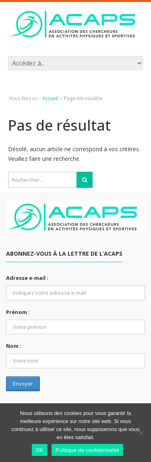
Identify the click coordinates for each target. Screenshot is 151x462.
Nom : (13, 345)
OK (39, 450)
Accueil (50, 98)
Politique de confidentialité (87, 450)
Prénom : (18, 312)
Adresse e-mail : (27, 277)
